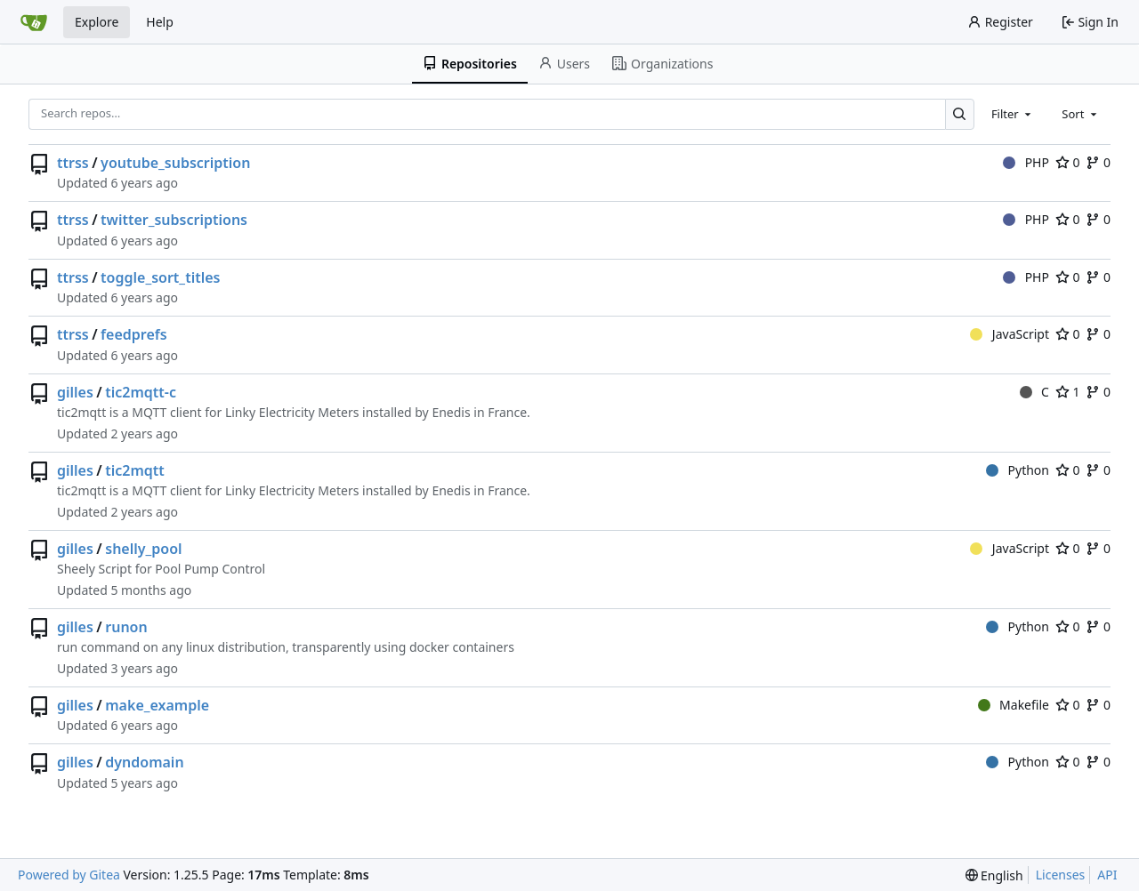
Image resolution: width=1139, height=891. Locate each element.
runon (126, 627)
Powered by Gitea (69, 874)
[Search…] (959, 114)
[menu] (994, 875)
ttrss (73, 163)
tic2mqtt (135, 470)
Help (160, 21)
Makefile (1013, 704)
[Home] (34, 22)
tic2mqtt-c (140, 392)
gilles (75, 392)
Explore (96, 21)
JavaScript (1009, 333)
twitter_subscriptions (174, 220)
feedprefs (134, 334)
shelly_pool (143, 549)
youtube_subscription (175, 163)
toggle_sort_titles (160, 277)
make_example (157, 705)
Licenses (1061, 874)
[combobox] (1013, 114)
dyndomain (144, 762)
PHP (1026, 162)
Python (1017, 470)
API (1107, 874)
